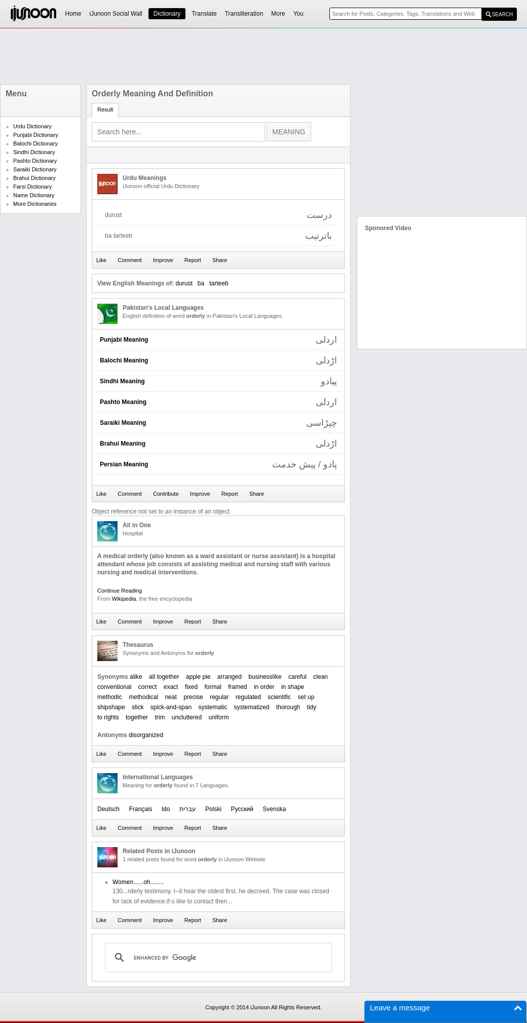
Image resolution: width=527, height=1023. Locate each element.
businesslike (264, 676)
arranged (229, 676)
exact (171, 686)
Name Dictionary (33, 195)
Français (140, 809)
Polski (213, 809)
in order (264, 686)
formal (213, 686)
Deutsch (108, 809)
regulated (248, 697)
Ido (166, 809)
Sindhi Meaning (122, 381)
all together (164, 676)
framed (237, 686)
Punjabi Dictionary (35, 135)
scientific (279, 697)
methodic (109, 697)
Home (73, 13)
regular (219, 697)
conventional (114, 686)
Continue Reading (119, 591)
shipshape (111, 707)
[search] (217, 958)
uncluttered (187, 717)
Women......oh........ (138, 882)
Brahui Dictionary (34, 178)
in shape (292, 686)
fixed (191, 686)
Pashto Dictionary (35, 161)
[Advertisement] (263, 56)
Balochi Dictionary (35, 143)
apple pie (198, 676)
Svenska (274, 809)
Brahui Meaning (122, 443)
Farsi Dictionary (32, 187)
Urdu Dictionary (32, 126)
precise (193, 697)
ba (201, 283)
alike (136, 676)
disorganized (146, 735)
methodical (143, 697)
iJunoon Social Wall (116, 13)
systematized (252, 707)
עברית (187, 809)
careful (297, 676)
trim (160, 717)
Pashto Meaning (123, 402)
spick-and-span (171, 707)
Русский (242, 809)
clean (320, 676)
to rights (108, 717)
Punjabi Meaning (124, 339)
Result (105, 109)
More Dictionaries (35, 204)
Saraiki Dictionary (35, 169)
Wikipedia (124, 599)
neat (170, 697)
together (137, 717)
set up (306, 697)
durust (183, 283)
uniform (218, 717)
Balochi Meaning (124, 360)
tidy (312, 707)
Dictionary (167, 13)
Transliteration (244, 13)
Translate (204, 13)
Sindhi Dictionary (34, 152)
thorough (288, 707)
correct (147, 686)
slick (137, 707)
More (278, 13)
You (298, 13)
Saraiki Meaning (123, 422)
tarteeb (218, 283)
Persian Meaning (124, 464)
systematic (212, 707)
